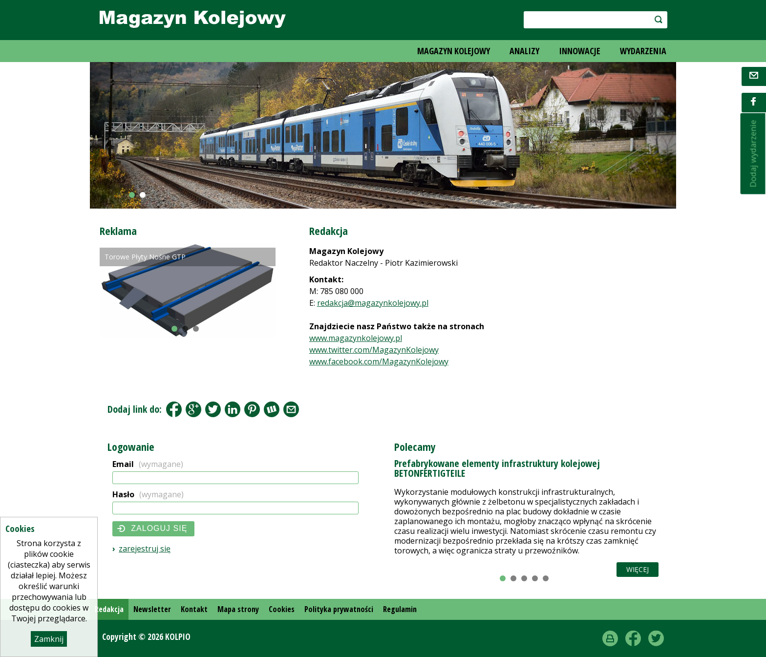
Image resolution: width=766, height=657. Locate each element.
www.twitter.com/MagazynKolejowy (374, 349)
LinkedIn (232, 409)
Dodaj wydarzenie (753, 154)
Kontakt (194, 609)
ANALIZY (524, 51)
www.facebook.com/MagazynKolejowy (378, 361)
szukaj (653, 19)
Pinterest (252, 409)
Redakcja (109, 609)
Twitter (656, 638)
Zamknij (49, 639)
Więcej (637, 569)
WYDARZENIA (643, 51)
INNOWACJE (579, 51)
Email (147, 464)
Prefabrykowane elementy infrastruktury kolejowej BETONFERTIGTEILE (497, 468)
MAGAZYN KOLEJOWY (453, 51)
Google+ (193, 409)
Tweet (213, 409)
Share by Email (291, 409)
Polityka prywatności (338, 609)
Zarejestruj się (144, 548)
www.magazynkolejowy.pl (355, 338)
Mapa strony (238, 609)
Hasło (148, 494)
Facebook (174, 409)
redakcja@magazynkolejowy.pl (372, 302)
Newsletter (152, 609)
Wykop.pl (271, 409)
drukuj (610, 638)
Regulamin (400, 609)
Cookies (282, 609)
